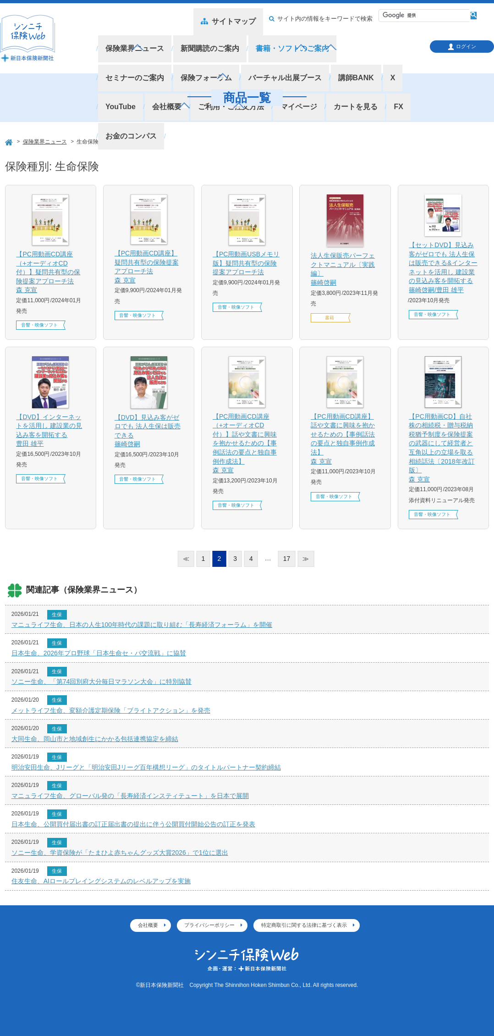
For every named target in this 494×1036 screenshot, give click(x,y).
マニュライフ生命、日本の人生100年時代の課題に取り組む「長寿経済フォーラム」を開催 (141, 624)
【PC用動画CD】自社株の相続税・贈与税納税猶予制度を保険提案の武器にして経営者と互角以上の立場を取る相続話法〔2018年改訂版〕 (443, 448)
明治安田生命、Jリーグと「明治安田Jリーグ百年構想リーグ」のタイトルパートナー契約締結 (146, 767)
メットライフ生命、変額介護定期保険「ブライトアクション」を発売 (110, 710)
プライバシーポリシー (209, 925)
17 (287, 558)
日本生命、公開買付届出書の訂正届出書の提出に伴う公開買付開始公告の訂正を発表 (133, 824)
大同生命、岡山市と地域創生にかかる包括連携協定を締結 (94, 738)
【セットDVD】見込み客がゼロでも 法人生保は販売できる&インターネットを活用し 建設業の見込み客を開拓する (443, 268)
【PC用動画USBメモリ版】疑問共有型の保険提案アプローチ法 (246, 263)
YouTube (333, 54)
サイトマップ (235, 19)
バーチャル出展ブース (202, 54)
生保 (57, 614)
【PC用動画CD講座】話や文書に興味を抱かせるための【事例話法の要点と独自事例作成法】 (345, 439)
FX (292, 68)
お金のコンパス (337, 68)
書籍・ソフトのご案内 (280, 40)
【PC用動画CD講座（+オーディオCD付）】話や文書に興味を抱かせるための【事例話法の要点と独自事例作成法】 (247, 444)
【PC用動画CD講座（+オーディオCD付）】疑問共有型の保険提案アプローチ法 (50, 272)
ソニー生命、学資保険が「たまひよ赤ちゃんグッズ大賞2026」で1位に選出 (119, 852)
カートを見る (252, 68)
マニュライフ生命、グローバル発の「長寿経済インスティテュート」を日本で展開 (130, 795)
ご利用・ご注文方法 (136, 68)
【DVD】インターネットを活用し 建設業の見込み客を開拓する (50, 431)
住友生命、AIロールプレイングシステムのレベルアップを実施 (101, 881)
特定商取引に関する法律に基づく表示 (304, 925)
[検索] (421, 15)
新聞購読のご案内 (202, 40)
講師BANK (268, 54)
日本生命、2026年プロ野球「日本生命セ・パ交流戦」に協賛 (98, 653)
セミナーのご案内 (356, 40)
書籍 (329, 317)
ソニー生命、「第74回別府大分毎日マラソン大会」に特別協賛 (101, 681)
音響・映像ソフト (39, 324)
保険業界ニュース (132, 40)
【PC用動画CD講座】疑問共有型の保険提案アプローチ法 (149, 267)
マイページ (199, 68)
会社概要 (376, 54)
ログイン (462, 47)
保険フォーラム (129, 54)
